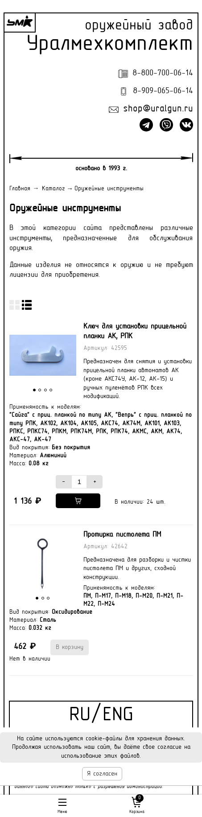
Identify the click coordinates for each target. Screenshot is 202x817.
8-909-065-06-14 (163, 91)
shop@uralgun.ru (158, 109)
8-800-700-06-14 (162, 73)
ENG (118, 715)
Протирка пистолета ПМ (122, 534)
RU (80, 715)
